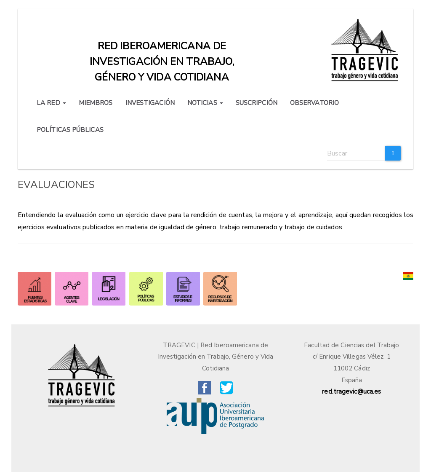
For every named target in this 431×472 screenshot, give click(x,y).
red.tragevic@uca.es (351, 391)
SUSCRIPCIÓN (256, 103)
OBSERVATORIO (314, 103)
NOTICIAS (205, 103)
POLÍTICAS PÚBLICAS (70, 130)
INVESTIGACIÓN (150, 103)
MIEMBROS (96, 103)
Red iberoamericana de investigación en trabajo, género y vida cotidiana (162, 48)
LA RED (51, 103)
